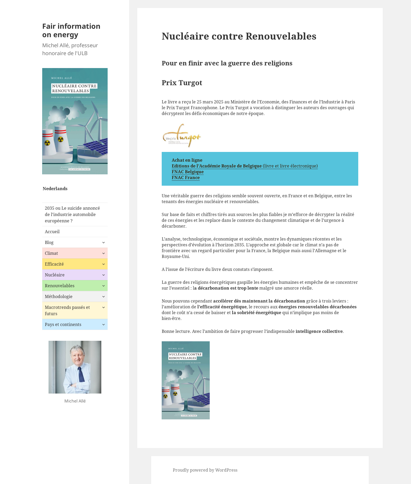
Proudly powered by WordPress (205, 470)
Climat (51, 253)
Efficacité (54, 264)
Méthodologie (59, 296)
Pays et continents (63, 324)
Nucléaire (55, 275)
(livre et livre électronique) (290, 166)
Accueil (52, 231)
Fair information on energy (71, 30)
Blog (49, 242)
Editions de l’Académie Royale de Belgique (217, 166)
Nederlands (55, 188)
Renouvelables (59, 286)
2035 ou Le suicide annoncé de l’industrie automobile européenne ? (72, 214)
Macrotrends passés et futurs (67, 310)
